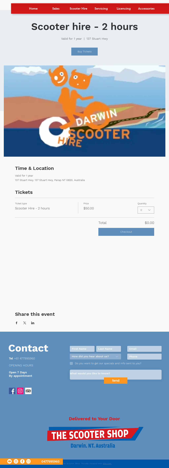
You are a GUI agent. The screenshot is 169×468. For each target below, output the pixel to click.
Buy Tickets (85, 51)
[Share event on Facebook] (16, 323)
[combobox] (146, 210)
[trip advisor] (28, 391)
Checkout (126, 231)
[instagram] (20, 391)
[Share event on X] (24, 323)
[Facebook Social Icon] (12, 391)
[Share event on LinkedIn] (32, 323)
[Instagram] (16, 461)
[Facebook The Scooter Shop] (22, 461)
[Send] (115, 380)
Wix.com (107, 463)
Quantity (142, 203)
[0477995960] (31, 461)
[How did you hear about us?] (95, 356)
